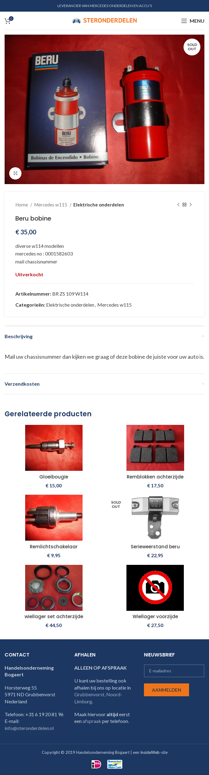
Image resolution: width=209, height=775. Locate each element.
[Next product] (191, 205)
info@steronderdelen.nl (29, 728)
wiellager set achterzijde (53, 616)
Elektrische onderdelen (98, 204)
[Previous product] (178, 205)
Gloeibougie (54, 476)
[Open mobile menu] (192, 21)
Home (22, 204)
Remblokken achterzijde (155, 476)
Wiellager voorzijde (155, 616)
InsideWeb (150, 752)
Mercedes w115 (51, 204)
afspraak (92, 721)
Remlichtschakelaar (54, 546)
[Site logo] (104, 20)
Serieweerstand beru (155, 546)
